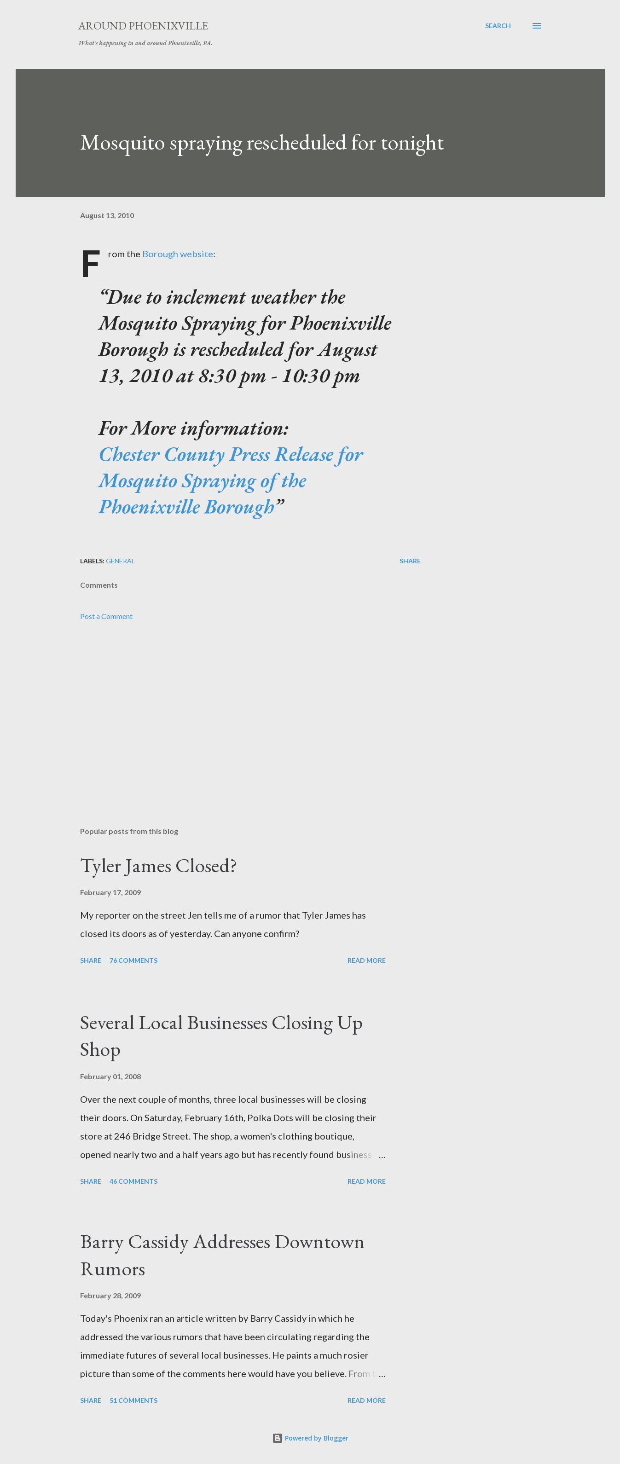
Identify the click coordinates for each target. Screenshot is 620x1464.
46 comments (133, 1181)
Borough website (177, 253)
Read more (367, 960)
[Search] (498, 25)
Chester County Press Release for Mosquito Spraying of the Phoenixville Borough (231, 479)
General (120, 561)
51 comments (133, 1400)
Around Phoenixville (143, 25)
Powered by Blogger (310, 1438)
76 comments (133, 960)
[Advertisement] (235, 712)
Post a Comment (106, 616)
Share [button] (410, 561)
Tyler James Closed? (159, 865)
